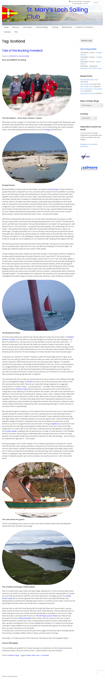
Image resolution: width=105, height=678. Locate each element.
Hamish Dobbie (24, 56)
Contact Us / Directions (84, 27)
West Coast (35, 655)
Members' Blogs (14, 655)
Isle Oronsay (53, 189)
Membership (67, 27)
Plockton (30, 381)
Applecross (55, 424)
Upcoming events (88, 49)
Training (55, 27)
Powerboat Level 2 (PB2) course (91, 68)
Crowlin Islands (11, 431)
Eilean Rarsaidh (25, 618)
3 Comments (44, 655)
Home (6, 27)
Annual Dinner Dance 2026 (89, 80)
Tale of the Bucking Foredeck (22, 51)
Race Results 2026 (86, 84)
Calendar (7, 32)
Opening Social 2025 (87, 93)
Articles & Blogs (42, 27)
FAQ (16, 32)
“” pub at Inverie (46, 616)
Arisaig (46, 129)
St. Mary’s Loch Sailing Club (57, 13)
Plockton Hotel (21, 389)
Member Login (86, 40)
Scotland (28, 655)
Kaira (15, 676)
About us (15, 27)
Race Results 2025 (86, 86)
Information (27, 27)
